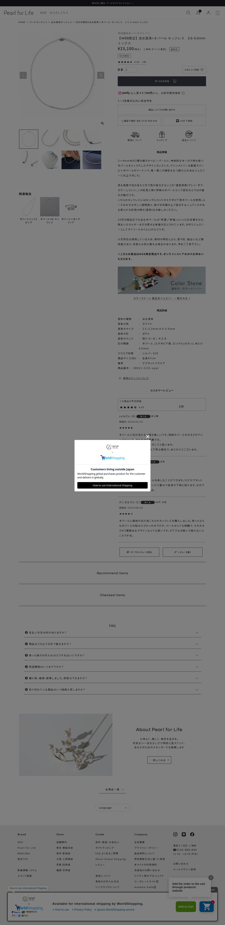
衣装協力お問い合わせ (147, 870)
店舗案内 (61, 842)
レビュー (100, 864)
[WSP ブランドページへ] (43, 13)
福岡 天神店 (63, 870)
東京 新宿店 (63, 853)
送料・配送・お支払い (107, 842)
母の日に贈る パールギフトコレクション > (112, 3)
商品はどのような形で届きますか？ (50, 644)
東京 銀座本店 (64, 847)
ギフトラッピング (104, 847)
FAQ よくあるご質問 (106, 853)
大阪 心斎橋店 (64, 859)
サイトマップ (141, 892)
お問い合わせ (181, 863)
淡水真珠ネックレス (61, 22)
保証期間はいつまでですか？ (46, 667)
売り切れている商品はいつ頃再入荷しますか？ (57, 689)
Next (100, 75)
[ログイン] (208, 12)
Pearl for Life (27, 847)
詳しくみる (159, 760)
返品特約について (144, 853)
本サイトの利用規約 (145, 864)
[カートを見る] (198, 12)
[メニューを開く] (217, 12)
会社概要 (139, 842)
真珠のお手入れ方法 (107, 881)
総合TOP (23, 859)
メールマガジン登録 (184, 869)
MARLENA (24, 853)
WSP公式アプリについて (187, 880)
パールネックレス (38, 22)
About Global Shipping (110, 859)
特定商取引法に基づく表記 (149, 859)
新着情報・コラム (27, 870)
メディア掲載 (25, 875)
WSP (20, 842)
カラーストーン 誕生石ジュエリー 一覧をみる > (162, 298)
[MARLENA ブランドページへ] (59, 13)
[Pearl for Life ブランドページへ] (19, 13)
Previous (23, 75)
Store (60, 834)
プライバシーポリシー (146, 847)
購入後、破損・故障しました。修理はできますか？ (58, 678)
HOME (22, 22)
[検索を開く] (188, 12)
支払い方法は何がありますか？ (48, 632)
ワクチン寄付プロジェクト (149, 875)
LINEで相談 (184, 120)
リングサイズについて (107, 887)
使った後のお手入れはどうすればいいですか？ (57, 655)
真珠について (103, 875)
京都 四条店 (63, 864)
